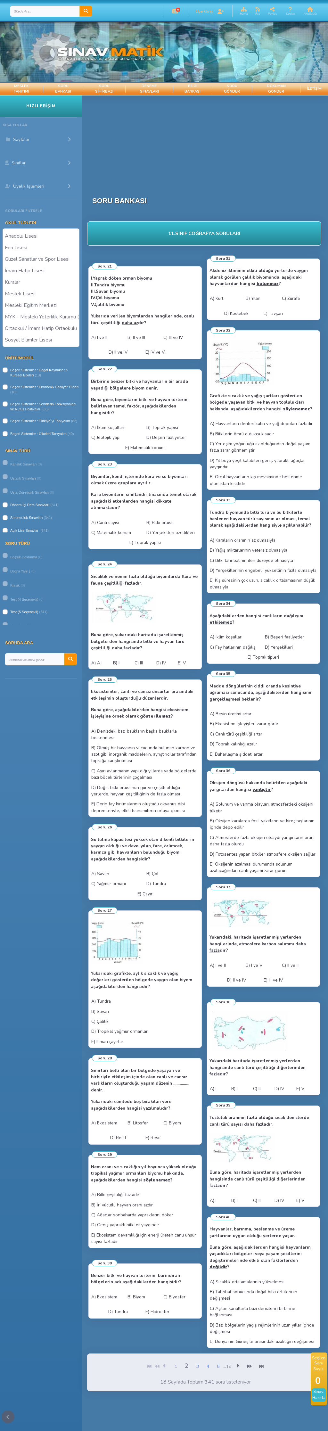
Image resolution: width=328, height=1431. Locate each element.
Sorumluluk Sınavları (26, 518)
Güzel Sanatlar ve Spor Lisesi (41, 259)
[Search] (45, 11)
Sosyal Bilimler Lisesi (41, 339)
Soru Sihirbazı (104, 89)
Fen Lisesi (41, 247)
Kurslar (41, 282)
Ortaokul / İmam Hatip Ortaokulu (41, 328)
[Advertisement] (204, 140)
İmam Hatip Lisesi (41, 270)
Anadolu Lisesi (41, 236)
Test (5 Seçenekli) (24, 612)
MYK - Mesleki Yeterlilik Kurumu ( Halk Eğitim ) (41, 316)
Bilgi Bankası (192, 89)
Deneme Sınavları (149, 89)
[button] (175, 11)
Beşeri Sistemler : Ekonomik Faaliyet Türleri (44, 387)
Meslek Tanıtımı (21, 89)
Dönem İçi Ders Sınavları (29, 505)
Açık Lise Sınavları (24, 530)
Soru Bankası (63, 89)
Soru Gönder (232, 89)
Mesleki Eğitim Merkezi (41, 305)
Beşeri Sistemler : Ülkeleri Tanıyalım (38, 434)
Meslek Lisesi (41, 293)
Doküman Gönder (276, 89)
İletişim (314, 88)
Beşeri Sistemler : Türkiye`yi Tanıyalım (40, 421)
